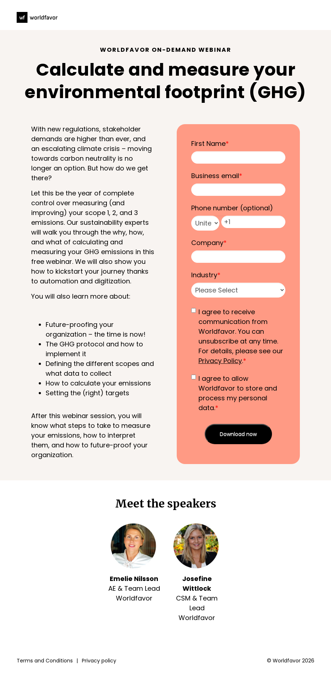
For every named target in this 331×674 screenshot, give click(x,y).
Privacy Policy (220, 360)
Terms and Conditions (45, 660)
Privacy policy (99, 660)
